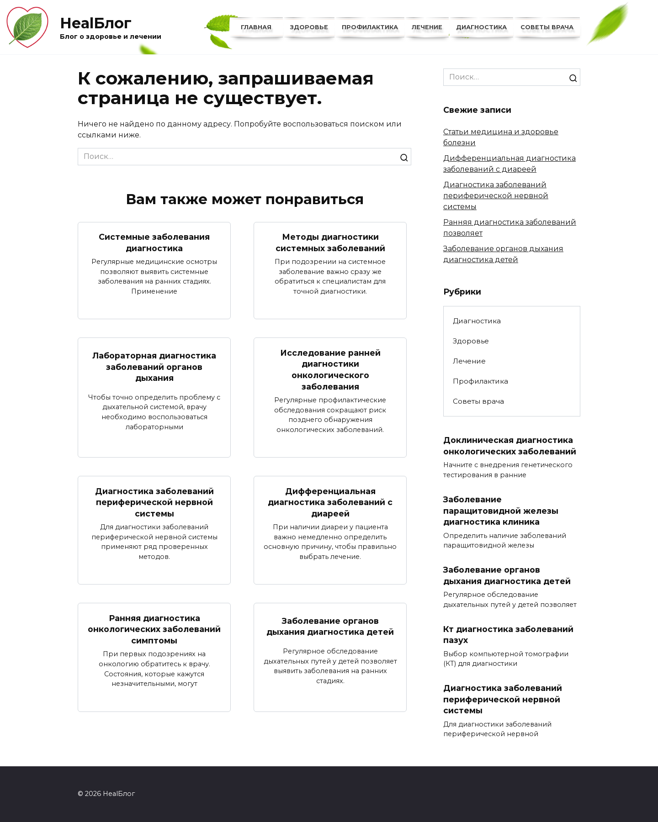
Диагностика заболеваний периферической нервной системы (154, 502)
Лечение (427, 27)
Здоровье (309, 27)
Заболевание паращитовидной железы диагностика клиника (500, 511)
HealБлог (96, 23)
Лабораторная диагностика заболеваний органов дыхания (154, 367)
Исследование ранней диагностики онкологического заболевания (330, 369)
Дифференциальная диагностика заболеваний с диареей (330, 502)
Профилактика (370, 27)
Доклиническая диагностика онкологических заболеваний (509, 445)
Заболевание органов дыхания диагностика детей (330, 626)
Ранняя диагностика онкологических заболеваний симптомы (154, 629)
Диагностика (481, 27)
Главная (256, 27)
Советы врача (546, 27)
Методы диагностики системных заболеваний (330, 242)
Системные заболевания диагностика (154, 242)
